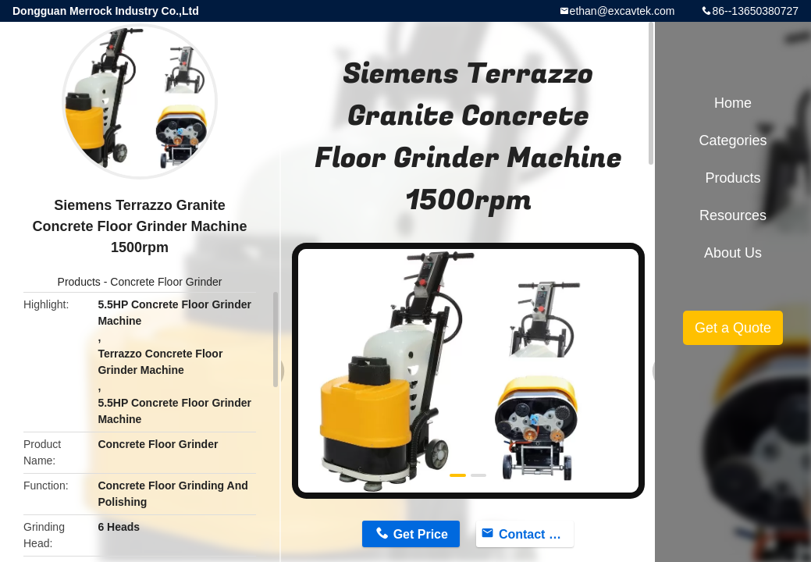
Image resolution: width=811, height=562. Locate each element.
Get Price (420, 534)
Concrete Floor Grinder (166, 282)
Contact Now (536, 534)
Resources (733, 215)
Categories (733, 140)
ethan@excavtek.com (622, 11)
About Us (733, 253)
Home (733, 103)
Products (79, 282)
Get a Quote (733, 328)
